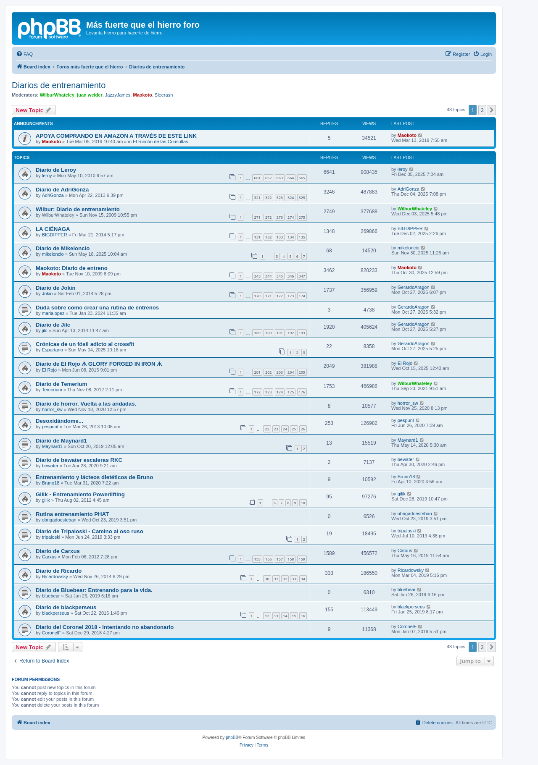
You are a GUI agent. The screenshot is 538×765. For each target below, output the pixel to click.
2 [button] (482, 110)
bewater (50, 465)
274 (290, 217)
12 (267, 615)
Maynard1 (52, 446)
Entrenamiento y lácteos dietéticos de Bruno (94, 477)
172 (280, 296)
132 (268, 237)
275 (302, 217)
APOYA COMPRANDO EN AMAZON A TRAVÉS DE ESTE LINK (116, 136)
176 (302, 392)
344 (268, 276)
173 (290, 296)
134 (290, 237)
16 (303, 615)
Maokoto (142, 94)
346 (290, 276)
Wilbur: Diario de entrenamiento (78, 209)
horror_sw (52, 409)
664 (290, 178)
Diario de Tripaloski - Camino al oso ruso (89, 531)
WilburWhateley (57, 94)
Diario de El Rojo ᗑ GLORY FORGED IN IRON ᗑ (99, 364)
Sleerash (164, 94)
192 (290, 332)
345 (280, 276)
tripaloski (51, 537)
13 (276, 615)
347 (302, 276)
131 (257, 237)
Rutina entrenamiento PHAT (72, 514)
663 (280, 178)
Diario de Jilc (53, 325)
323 (280, 197)
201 (257, 372)
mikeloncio (53, 254)
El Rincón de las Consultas (160, 141)
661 (257, 178)
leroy (47, 175)
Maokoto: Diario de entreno (72, 268)
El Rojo (49, 369)
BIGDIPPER (54, 234)
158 (290, 559)
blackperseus (55, 613)
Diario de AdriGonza (62, 189)
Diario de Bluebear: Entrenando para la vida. (94, 590)
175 (290, 392)
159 (302, 559)
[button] (492, 110)
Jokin (47, 293)
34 (303, 579)
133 (280, 237)
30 (267, 579)
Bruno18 (51, 482)
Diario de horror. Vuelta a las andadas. (86, 404)
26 (303, 429)
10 (303, 503)
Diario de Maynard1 (61, 441)
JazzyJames (118, 94)
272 (268, 217)
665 (302, 178)
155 (257, 559)
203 (280, 372)
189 (257, 332)
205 (302, 372)
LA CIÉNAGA (53, 229)
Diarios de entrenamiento (58, 85)
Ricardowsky (55, 576)
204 (290, 372)
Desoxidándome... (59, 421)
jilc (44, 330)
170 (257, 296)
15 (294, 615)
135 (302, 237)
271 (257, 217)
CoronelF (51, 632)
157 (280, 559)
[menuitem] (24, 54)
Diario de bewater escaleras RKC (79, 460)
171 (268, 296)
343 (257, 276)
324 (290, 197)
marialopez (53, 313)
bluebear (51, 595)
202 (268, 372)
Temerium (52, 389)
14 (285, 615)
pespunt (50, 426)
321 (257, 197)
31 (276, 579)
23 (276, 429)
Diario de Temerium (61, 384)
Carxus (49, 556)
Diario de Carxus (58, 551)
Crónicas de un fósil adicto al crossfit (85, 344)
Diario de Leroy (56, 170)
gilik (46, 500)
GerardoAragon (414, 287)
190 (268, 332)
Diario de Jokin (56, 288)
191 (280, 332)
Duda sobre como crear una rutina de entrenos (97, 307)
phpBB (232, 737)
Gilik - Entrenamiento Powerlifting (80, 494)
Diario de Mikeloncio (63, 248)
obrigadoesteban (59, 519)
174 (302, 296)
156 (268, 559)
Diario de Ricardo (59, 571)
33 (294, 579)
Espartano (52, 349)
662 (268, 178)
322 (268, 197)
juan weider (90, 94)
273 (280, 217)
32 (285, 579)
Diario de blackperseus (66, 607)
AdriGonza (53, 195)
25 (294, 429)
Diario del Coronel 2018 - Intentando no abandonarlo (105, 627)
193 (302, 332)
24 (285, 429)
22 (267, 429)
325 (302, 197)
